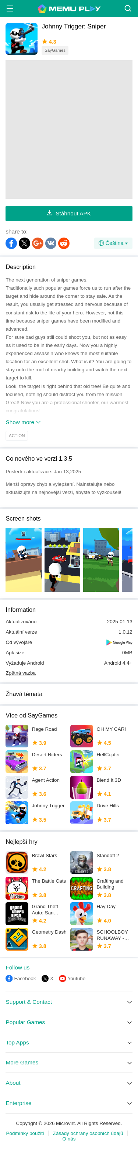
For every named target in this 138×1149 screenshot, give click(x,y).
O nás (69, 1139)
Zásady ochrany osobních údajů (88, 1133)
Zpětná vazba (21, 673)
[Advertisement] (69, 129)
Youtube (76, 978)
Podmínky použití (25, 1133)
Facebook (25, 978)
